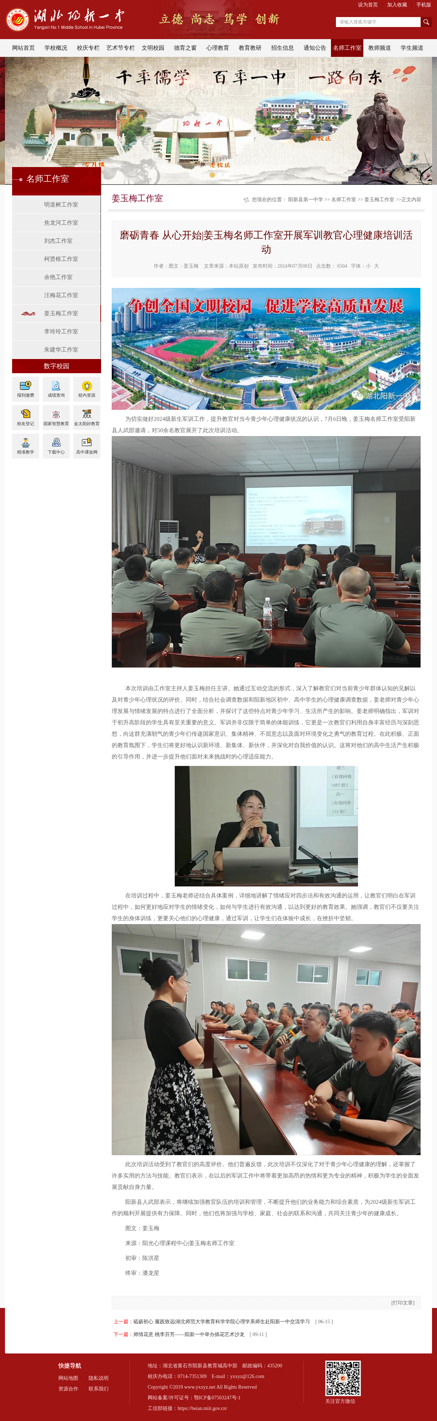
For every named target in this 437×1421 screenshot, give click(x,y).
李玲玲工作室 (61, 331)
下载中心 (56, 452)
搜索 (426, 22)
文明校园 (153, 48)
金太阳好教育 (87, 423)
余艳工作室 (58, 277)
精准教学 (25, 452)
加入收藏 (397, 4)
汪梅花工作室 (61, 295)
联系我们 (99, 1388)
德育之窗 (185, 48)
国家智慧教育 (56, 423)
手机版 (423, 4)
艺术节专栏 (120, 48)
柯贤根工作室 (61, 259)
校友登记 (25, 423)
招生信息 (282, 48)
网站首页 (23, 48)
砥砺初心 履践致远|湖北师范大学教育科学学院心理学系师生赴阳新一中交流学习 (221, 1321)
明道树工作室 (61, 205)
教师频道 (379, 48)
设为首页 (368, 4)
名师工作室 (347, 48)
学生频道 (412, 48)
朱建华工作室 (61, 350)
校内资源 (86, 395)
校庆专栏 (88, 48)
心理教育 (217, 48)
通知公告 (315, 48)
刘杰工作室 (58, 241)
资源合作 (68, 1388)
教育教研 (250, 48)
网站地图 (68, 1378)
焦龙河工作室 (61, 223)
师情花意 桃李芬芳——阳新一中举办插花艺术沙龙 (188, 1334)
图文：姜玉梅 (184, 266)
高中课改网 (87, 452)
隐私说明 (99, 1378)
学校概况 (55, 48)
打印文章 (403, 1302)
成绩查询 (56, 395)
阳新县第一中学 (305, 199)
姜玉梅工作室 (61, 313)
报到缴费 (25, 395)
